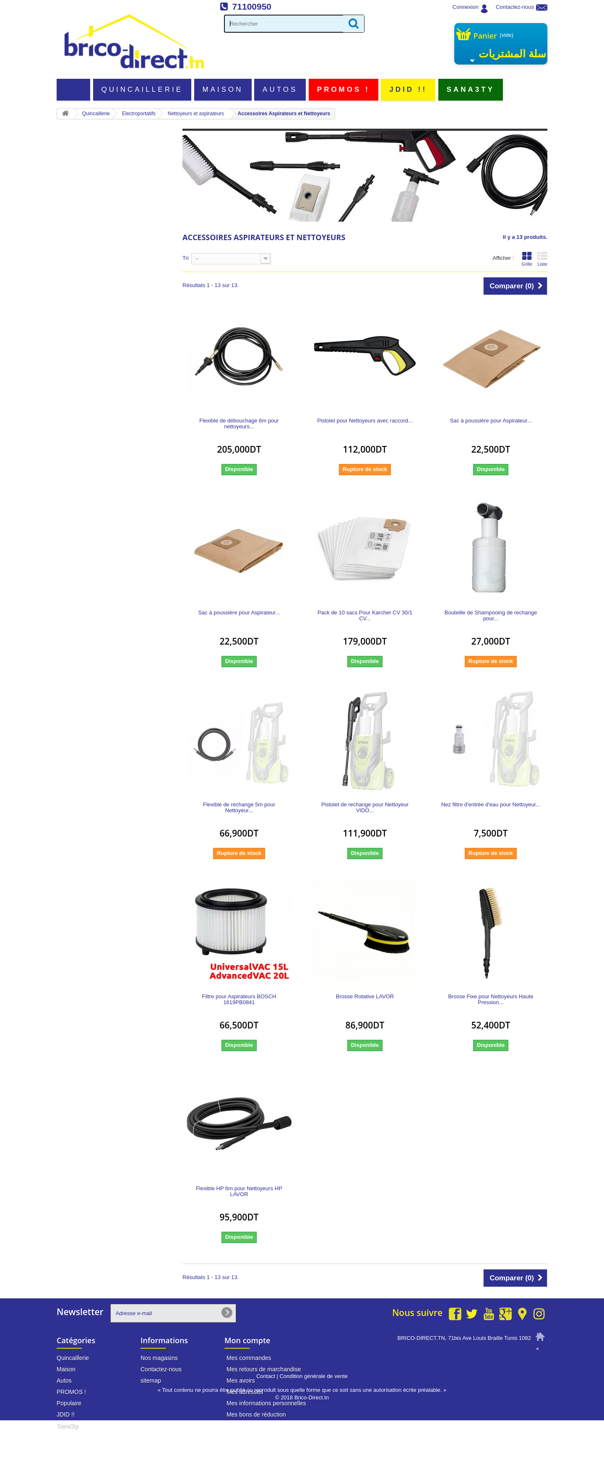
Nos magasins (159, 1358)
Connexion (466, 7)
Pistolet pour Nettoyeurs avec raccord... (365, 421)
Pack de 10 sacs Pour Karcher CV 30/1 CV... (365, 616)
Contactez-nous (515, 7)
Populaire (69, 1403)
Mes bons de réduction (256, 1414)
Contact (265, 1435)
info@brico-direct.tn (506, 1369)
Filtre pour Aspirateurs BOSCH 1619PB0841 (239, 999)
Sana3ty (471, 89)
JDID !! (408, 89)
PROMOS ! (343, 89)
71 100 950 (516, 1353)
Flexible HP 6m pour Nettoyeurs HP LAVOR (239, 1191)
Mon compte (247, 1340)
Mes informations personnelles (266, 1403)
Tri (185, 258)
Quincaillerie (142, 89)
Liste (542, 259)
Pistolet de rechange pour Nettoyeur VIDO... (365, 807)
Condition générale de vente (313, 1435)
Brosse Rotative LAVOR (365, 997)
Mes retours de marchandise (263, 1369)
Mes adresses (244, 1391)
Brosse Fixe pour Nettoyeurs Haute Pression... (490, 999)
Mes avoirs (240, 1380)
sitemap (151, 1380)
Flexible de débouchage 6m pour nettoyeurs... (239, 424)
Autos (280, 89)
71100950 (251, 6)
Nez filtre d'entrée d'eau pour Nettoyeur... (490, 805)
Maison (223, 89)
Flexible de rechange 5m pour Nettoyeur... (239, 807)
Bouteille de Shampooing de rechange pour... (491, 616)
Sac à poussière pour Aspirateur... (490, 421)
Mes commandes (248, 1358)
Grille (526, 259)
